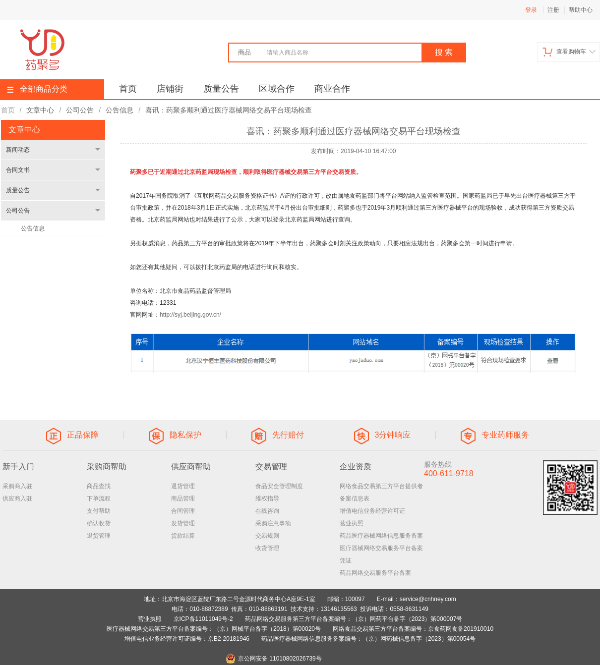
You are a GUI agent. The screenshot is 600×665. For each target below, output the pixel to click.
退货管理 (99, 535)
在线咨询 (267, 510)
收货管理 (267, 548)
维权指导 (267, 498)
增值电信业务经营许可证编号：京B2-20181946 (186, 638)
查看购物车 (569, 51)
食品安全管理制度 (279, 486)
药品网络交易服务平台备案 (375, 572)
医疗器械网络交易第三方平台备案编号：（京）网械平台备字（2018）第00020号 (214, 628)
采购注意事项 (273, 523)
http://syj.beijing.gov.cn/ (190, 314)
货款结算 (183, 535)
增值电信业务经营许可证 (372, 510)
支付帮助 (99, 510)
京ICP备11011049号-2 (203, 618)
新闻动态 (18, 149)
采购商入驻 (17, 486)
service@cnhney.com (428, 599)
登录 (531, 9)
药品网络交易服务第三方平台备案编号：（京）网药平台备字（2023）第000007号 (354, 618)
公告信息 (33, 228)
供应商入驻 (17, 498)
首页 (128, 89)
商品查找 (99, 486)
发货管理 (183, 523)
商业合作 (332, 89)
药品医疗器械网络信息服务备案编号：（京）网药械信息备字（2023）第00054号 (368, 638)
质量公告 (221, 89)
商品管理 (183, 498)
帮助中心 (581, 9)
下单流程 (99, 498)
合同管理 (183, 510)
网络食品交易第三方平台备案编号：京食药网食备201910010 (413, 628)
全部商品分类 (37, 89)
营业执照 (351, 523)
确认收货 (99, 523)
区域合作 (277, 89)
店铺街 (170, 89)
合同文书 (18, 169)
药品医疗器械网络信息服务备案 (381, 535)
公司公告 (18, 210)
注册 (553, 9)
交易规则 (267, 535)
